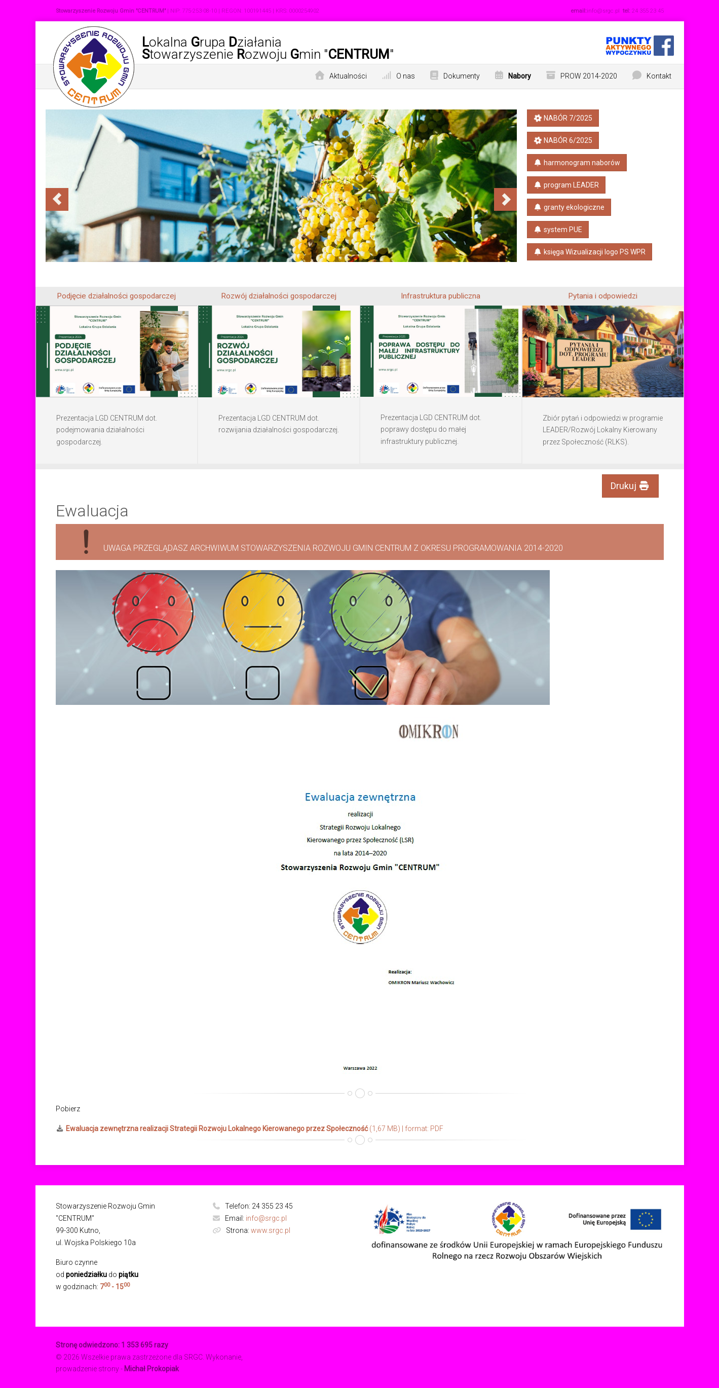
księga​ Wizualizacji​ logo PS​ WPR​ (590, 252)
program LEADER (566, 185)
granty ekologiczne (569, 207)
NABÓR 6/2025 (562, 140)
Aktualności (348, 76)
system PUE (558, 230)
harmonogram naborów (577, 163)
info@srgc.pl (266, 1218)
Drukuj (630, 485)
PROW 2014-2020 (588, 76)
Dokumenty (461, 76)
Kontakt (659, 76)
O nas (405, 76)
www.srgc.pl (270, 1230)
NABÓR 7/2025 (562, 118)
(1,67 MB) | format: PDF (250, 1128)
